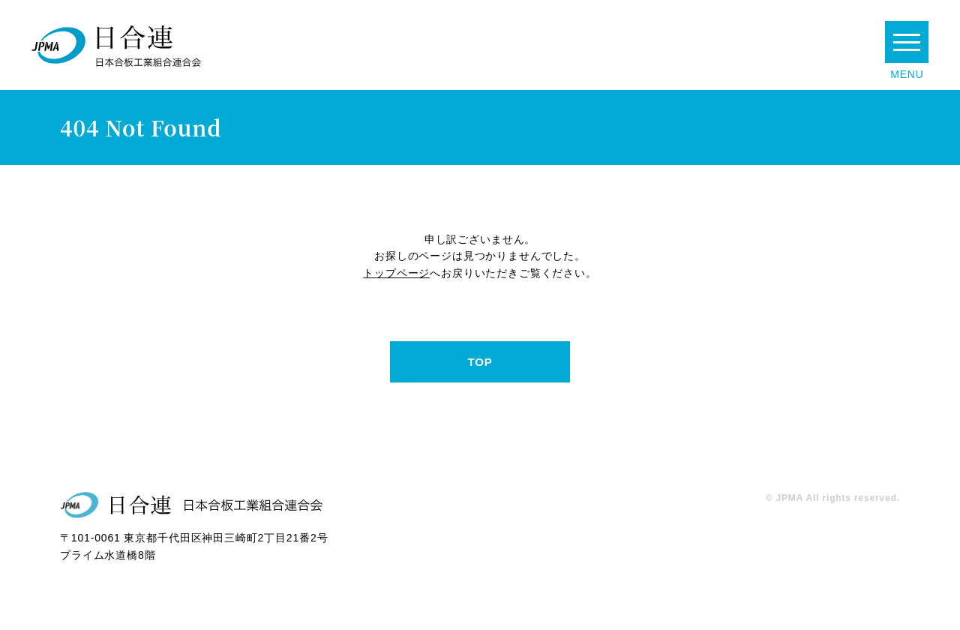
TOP (479, 362)
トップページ (396, 273)
